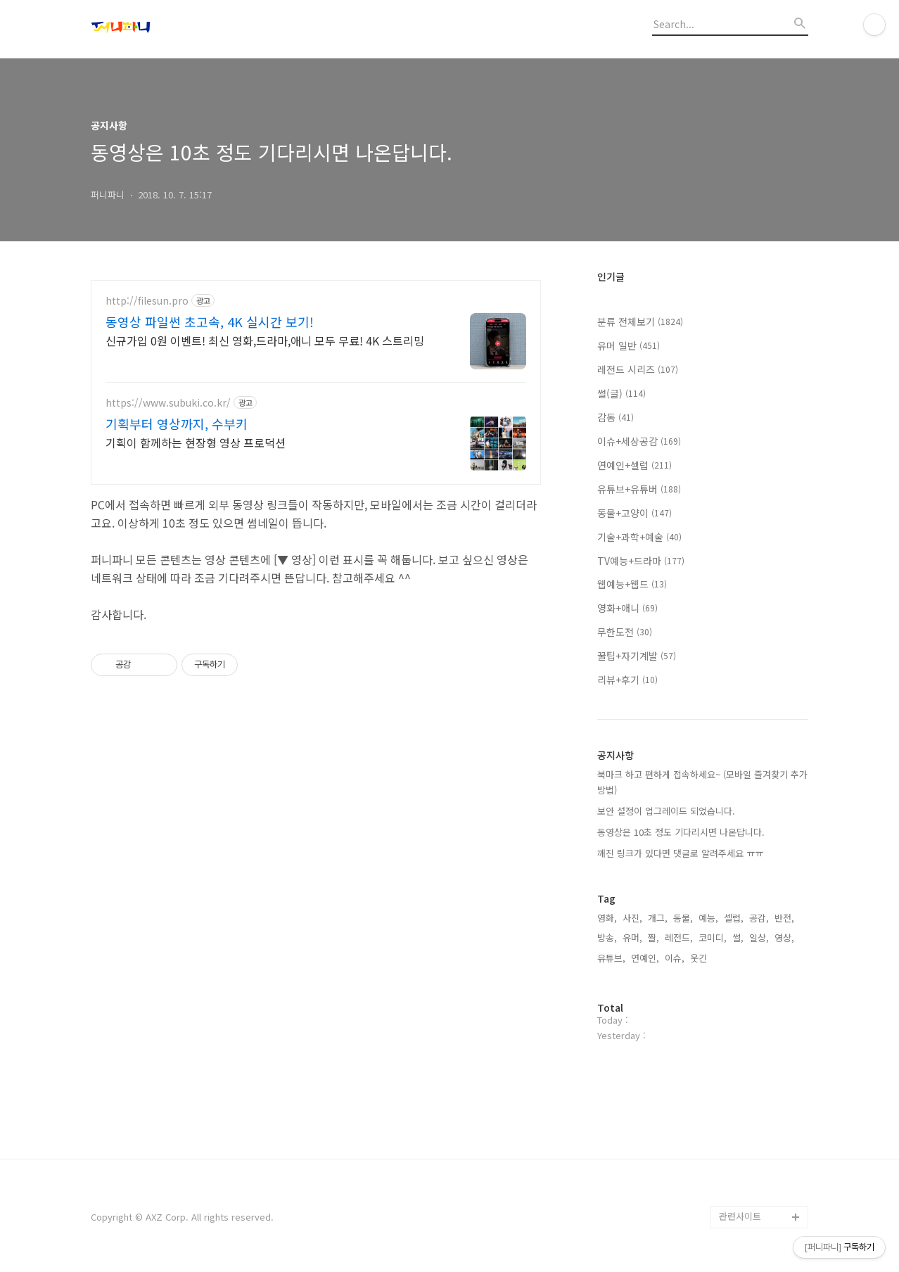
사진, (632, 917)
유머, (632, 937)
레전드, (679, 937)
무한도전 (624, 632)
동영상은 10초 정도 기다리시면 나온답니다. (681, 832)
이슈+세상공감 (639, 441)
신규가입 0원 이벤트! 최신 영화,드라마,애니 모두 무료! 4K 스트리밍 (265, 340)
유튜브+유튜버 (639, 489)
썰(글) (621, 393)
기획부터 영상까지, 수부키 (177, 423)
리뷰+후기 (627, 680)
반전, (784, 917)
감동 (615, 417)
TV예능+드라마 (640, 561)
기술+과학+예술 (639, 537)
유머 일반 (628, 345)
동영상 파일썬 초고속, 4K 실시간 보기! (210, 321)
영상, (784, 937)
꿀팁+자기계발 (636, 656)
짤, (653, 937)
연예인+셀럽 (634, 465)
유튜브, (611, 958)
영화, (607, 917)
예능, (708, 917)
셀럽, (734, 917)
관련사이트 (740, 1216)
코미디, (713, 937)
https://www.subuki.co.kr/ (168, 403)
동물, (683, 917)
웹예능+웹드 (632, 584)
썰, (738, 937)
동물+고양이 (634, 513)
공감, (759, 917)
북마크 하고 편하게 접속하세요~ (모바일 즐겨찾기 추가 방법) (702, 782)
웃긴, (700, 958)
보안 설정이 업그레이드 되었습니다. (666, 811)
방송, (607, 937)
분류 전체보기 (640, 321)
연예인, (645, 958)
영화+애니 (627, 608)
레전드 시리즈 (637, 369)
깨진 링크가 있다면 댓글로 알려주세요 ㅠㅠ (680, 853)
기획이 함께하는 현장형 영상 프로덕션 (196, 442)
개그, (658, 917)
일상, (759, 937)
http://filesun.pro (147, 301)
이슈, (674, 958)
